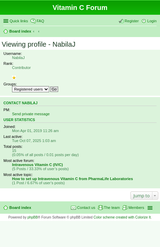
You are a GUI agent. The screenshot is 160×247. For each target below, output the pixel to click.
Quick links (19, 21)
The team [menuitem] (112, 207)
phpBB (33, 217)
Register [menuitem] (132, 21)
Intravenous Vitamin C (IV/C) (37, 165)
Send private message (31, 114)
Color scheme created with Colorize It (122, 217)
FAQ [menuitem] (40, 21)
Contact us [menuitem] (86, 207)
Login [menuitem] (152, 21)
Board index (20, 31)
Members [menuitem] (136, 207)
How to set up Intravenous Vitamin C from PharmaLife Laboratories (72, 179)
